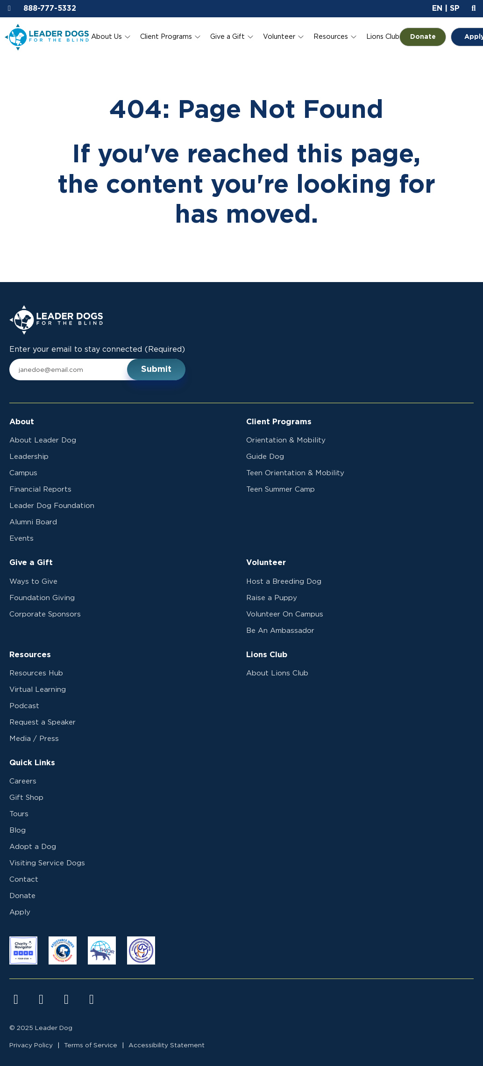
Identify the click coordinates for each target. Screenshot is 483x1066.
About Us (106, 36)
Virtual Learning (37, 689)
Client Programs (166, 36)
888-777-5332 (49, 8)
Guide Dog (265, 456)
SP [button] (455, 8)
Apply (19, 912)
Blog (17, 830)
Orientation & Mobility (286, 440)
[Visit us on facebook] (15, 999)
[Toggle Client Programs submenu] (197, 37)
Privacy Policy (31, 1045)
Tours (18, 814)
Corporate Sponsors (45, 614)
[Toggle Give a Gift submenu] (250, 37)
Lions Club (382, 36)
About (21, 422)
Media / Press (34, 738)
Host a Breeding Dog (283, 581)
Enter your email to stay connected (97, 349)
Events (21, 538)
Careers (22, 781)
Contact (23, 879)
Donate (428, 37)
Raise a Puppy (271, 598)
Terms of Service (90, 1045)
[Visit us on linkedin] (91, 999)
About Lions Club (277, 673)
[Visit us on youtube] (66, 999)
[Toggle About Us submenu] (127, 37)
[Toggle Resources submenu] (353, 37)
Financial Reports (40, 489)
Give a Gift (227, 36)
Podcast (24, 706)
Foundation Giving (42, 598)
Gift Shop (26, 797)
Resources (330, 36)
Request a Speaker (42, 722)
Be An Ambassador (280, 630)
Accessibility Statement (166, 1045)
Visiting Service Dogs (47, 863)
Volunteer (279, 36)
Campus (23, 473)
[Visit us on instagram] (41, 999)
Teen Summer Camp (280, 489)
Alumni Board (33, 522)
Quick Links (32, 763)
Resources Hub (36, 673)
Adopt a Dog (32, 846)
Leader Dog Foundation (51, 505)
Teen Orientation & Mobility (295, 473)
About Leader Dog (42, 440)
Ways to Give (33, 581)
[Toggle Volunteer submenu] (300, 37)
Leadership (29, 456)
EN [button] (437, 8)
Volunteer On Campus (284, 614)
